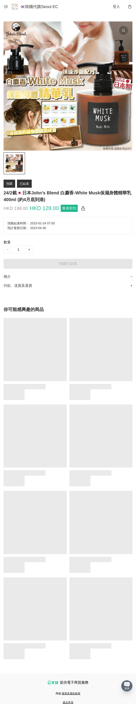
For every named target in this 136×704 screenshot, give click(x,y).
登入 (116, 7)
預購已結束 (68, 264)
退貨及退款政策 (71, 693)
